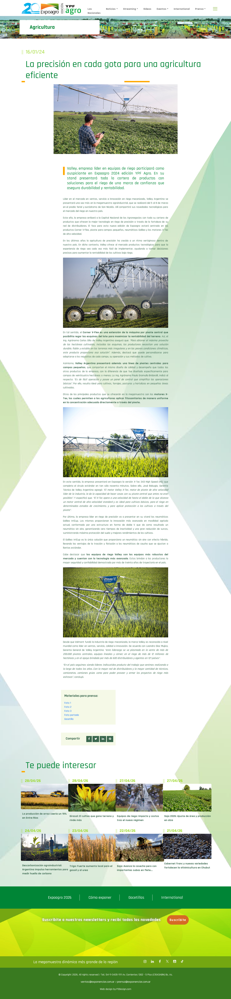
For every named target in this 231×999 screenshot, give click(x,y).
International (182, 9)
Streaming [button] (129, 9)
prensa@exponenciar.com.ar (133, 982)
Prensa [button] (199, 9)
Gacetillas (136, 897)
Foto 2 (67, 707)
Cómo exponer (99, 897)
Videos (147, 9)
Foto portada (71, 715)
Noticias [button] (111, 9)
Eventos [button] (161, 9)
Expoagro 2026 (59, 897)
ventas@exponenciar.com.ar (98, 982)
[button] (89, 739)
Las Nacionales (94, 11)
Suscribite (178, 920)
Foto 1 (67, 703)
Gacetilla (68, 719)
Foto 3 (67, 711)
